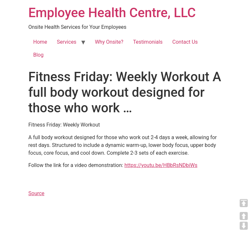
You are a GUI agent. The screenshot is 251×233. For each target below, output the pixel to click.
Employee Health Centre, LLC (112, 12)
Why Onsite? (109, 42)
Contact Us (185, 42)
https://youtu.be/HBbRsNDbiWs (160, 165)
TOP (244, 203)
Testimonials (148, 42)
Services (66, 42)
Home (40, 42)
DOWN (244, 226)
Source (37, 193)
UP (244, 216)
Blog (38, 55)
